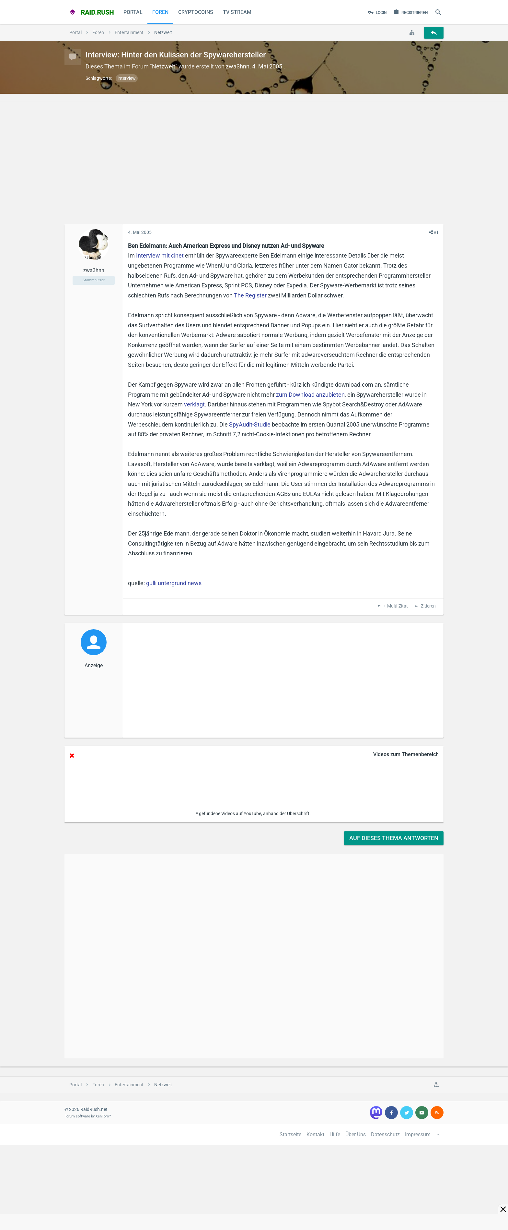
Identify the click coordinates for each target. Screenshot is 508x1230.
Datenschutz (385, 1134)
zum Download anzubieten (310, 394)
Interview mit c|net (160, 255)
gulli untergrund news (174, 583)
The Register (250, 295)
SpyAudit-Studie (250, 424)
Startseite (290, 1134)
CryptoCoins (195, 12)
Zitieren (428, 606)
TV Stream (237, 12)
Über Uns (355, 1134)
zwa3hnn (237, 66)
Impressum (418, 1134)
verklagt (194, 404)
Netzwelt (163, 66)
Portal (133, 12)
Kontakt (315, 1134)
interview (127, 78)
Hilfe (334, 1134)
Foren (160, 12)
